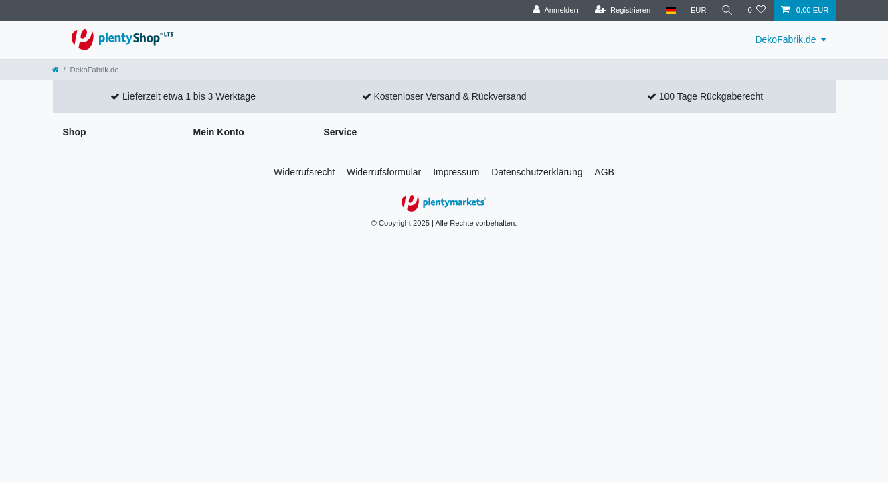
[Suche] (726, 10)
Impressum (456, 172)
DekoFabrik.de (785, 39)
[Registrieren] (623, 10)
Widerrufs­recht (304, 172)
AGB (604, 172)
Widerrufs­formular (384, 172)
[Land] (670, 10)
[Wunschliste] (756, 10)
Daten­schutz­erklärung (536, 172)
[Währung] (698, 10)
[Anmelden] (556, 10)
